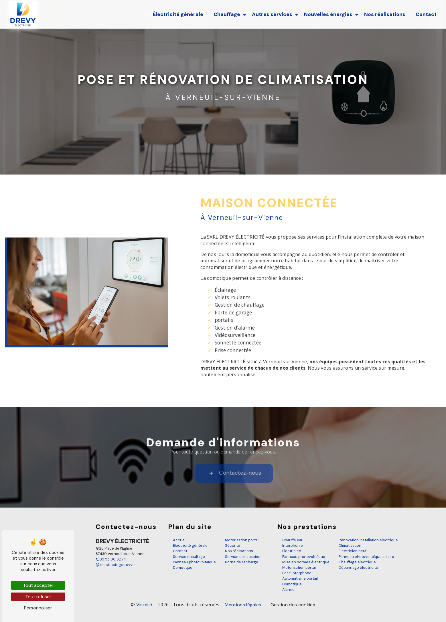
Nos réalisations (384, 14)
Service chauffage (189, 556)
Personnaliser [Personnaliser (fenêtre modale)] (38, 608)
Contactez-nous (249, 480)
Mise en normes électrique (305, 562)
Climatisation (350, 545)
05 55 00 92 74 (111, 559)
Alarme (288, 589)
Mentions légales (243, 605)
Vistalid (145, 605)
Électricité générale (178, 14)
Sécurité (232, 545)
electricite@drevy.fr (115, 564)
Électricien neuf (352, 551)
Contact (425, 14)
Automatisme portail (300, 578)
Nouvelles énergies (328, 14)
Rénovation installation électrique (368, 540)
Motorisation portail (242, 540)
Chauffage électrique (357, 562)
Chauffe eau (292, 540)
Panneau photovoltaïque (194, 562)
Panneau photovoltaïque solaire (366, 556)
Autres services (272, 14)
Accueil (179, 540)
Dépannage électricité (358, 567)
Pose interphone (296, 573)
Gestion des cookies (292, 605)
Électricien (291, 551)
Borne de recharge (241, 562)
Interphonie (292, 545)
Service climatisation (243, 556)
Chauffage (226, 14)
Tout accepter (38, 585)
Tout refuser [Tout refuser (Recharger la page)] (38, 597)
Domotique (182, 567)
